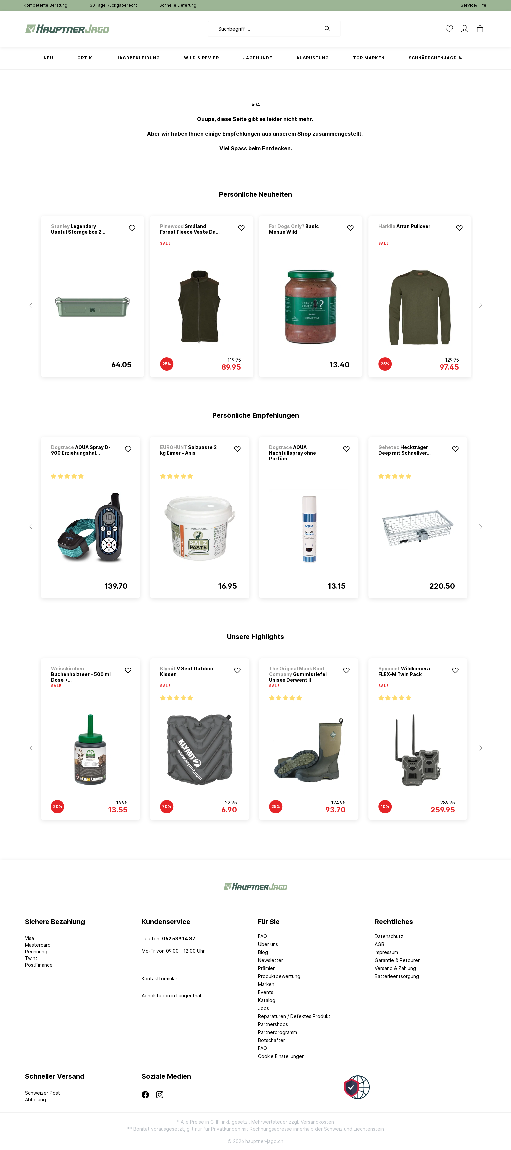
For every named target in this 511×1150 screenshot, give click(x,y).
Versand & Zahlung (395, 968)
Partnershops (273, 1024)
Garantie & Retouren (398, 960)
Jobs (263, 1008)
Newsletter (270, 960)
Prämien (267, 968)
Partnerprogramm (277, 1032)
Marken (266, 984)
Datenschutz (389, 936)
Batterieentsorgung (397, 976)
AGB (379, 944)
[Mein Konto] (464, 28)
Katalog (266, 1000)
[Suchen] (331, 29)
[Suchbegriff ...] (264, 29)
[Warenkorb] (478, 28)
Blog (263, 952)
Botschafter (271, 1040)
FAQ (262, 936)
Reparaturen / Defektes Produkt (294, 1016)
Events (265, 992)
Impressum (386, 952)
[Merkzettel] (449, 28)
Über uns (268, 944)
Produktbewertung (279, 976)
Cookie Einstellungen (281, 1056)
